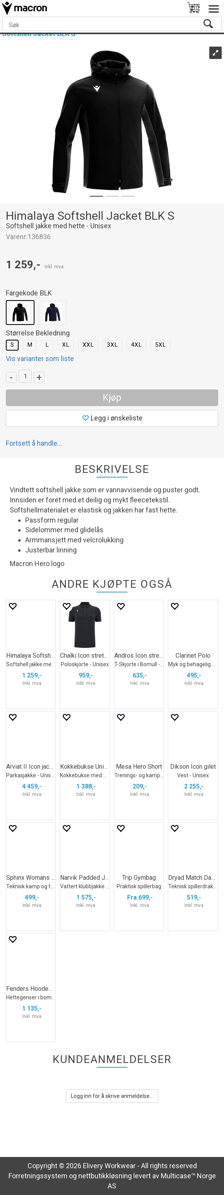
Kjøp (112, 397)
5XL (160, 344)
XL (65, 344)
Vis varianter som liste (40, 358)
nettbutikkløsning (105, 1176)
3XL (112, 344)
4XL (136, 344)
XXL (88, 344)
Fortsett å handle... (34, 443)
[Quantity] (25, 376)
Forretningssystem (38, 1176)
